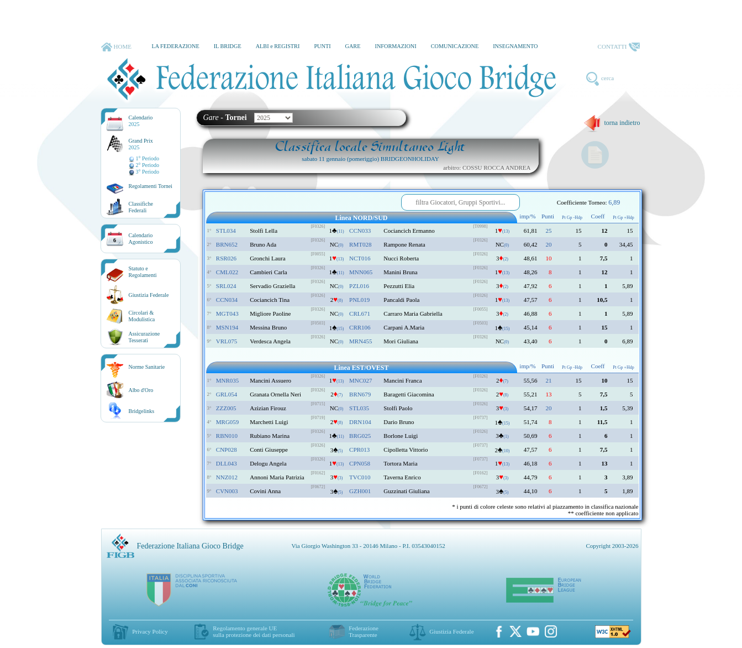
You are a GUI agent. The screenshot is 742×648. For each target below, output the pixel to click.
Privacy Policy (149, 631)
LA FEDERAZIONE (175, 46)
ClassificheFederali (141, 207)
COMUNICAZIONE (455, 46)
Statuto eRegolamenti (143, 271)
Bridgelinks (142, 411)
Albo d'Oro (141, 390)
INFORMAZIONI (395, 46)
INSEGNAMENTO (515, 46)
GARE (353, 46)
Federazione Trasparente (363, 631)
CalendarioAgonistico (141, 238)
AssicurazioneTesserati (144, 337)
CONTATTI (619, 47)
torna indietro (611, 123)
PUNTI (322, 46)
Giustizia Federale (149, 295)
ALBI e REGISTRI (278, 46)
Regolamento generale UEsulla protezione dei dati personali (253, 631)
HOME (116, 47)
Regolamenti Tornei (150, 186)
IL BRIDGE (227, 46)
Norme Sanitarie (147, 367)
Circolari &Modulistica (142, 316)
